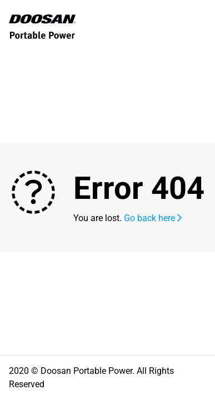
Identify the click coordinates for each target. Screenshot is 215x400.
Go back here (153, 218)
